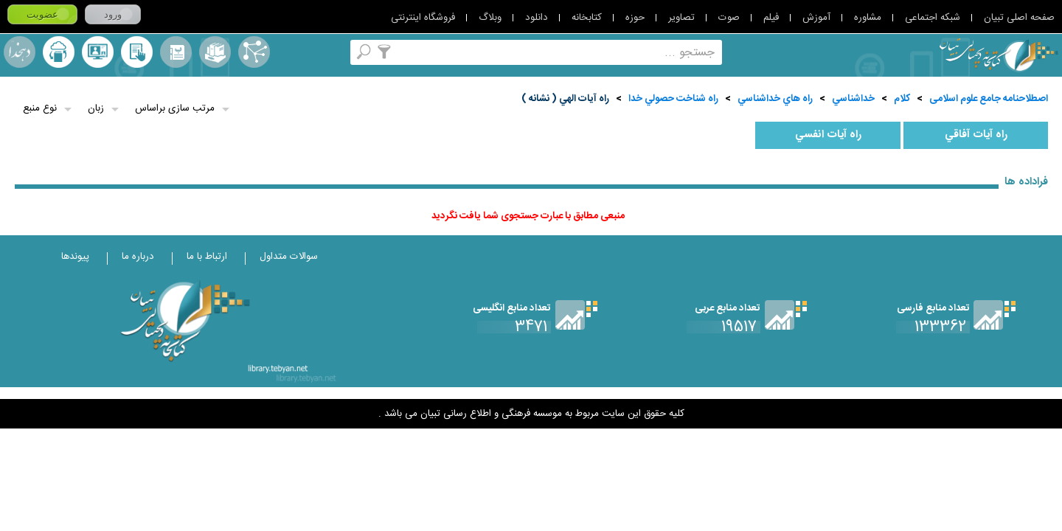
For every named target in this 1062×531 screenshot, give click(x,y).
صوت (729, 18)
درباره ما (138, 257)
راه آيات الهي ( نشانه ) (565, 99)
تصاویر (681, 18)
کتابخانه (587, 18)
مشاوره (867, 18)
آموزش (816, 18)
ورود (113, 14)
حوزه (635, 18)
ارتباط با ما (207, 257)
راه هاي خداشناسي (775, 99)
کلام (902, 99)
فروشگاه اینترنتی (423, 18)
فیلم (771, 18)
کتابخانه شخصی (137, 52)
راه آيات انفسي (828, 135)
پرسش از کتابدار (98, 52)
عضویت (42, 14)
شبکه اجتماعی (932, 18)
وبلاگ (490, 18)
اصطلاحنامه (254, 52)
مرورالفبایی (176, 52)
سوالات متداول (289, 257)
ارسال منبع (58, 52)
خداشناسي (853, 99)
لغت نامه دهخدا (19, 52)
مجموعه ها (215, 52)
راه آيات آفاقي (976, 135)
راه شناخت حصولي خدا (673, 99)
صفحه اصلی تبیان (1019, 18)
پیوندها (75, 257)
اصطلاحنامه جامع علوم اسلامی (988, 99)
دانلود (536, 18)
